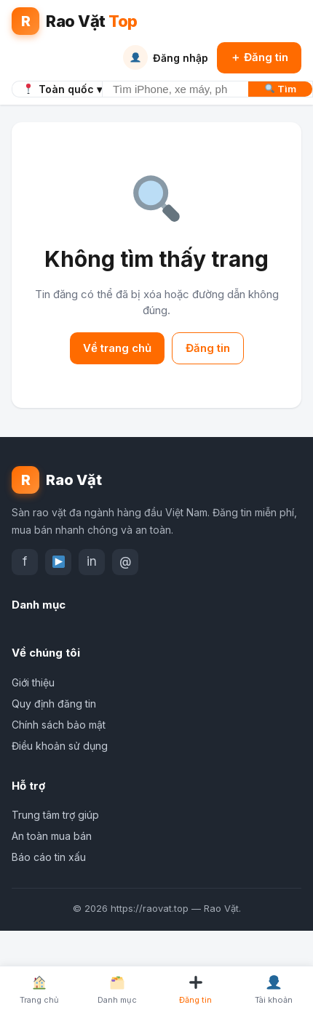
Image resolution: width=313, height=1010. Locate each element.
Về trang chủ (117, 348)
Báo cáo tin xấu (49, 857)
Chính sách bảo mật (59, 724)
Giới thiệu (33, 682)
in (92, 561)
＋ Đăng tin (259, 57)
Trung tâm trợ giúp (55, 815)
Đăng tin (208, 348)
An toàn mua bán (52, 836)
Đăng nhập (165, 57)
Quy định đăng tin (54, 703)
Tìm (280, 89)
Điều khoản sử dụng (60, 746)
